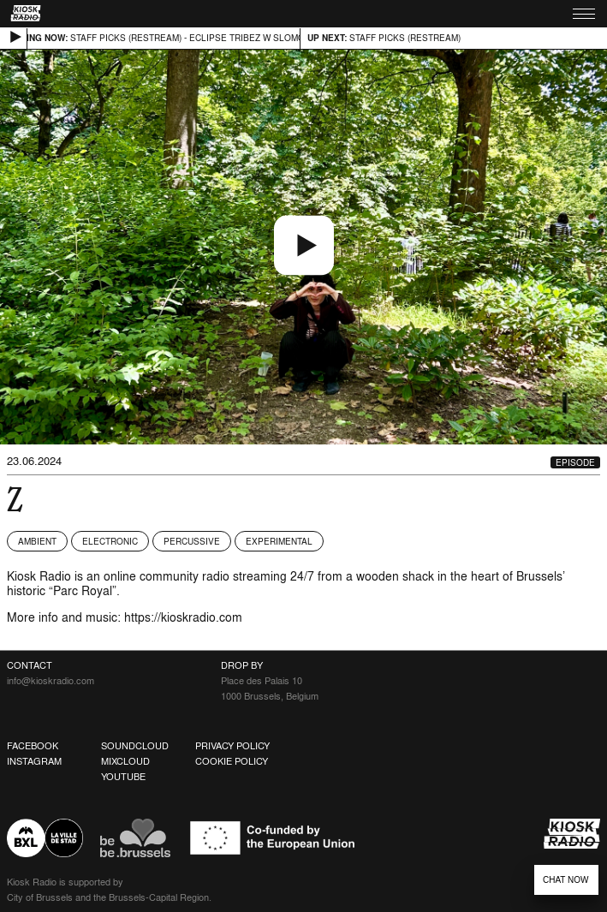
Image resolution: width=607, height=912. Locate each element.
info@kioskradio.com (50, 681)
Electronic (110, 541)
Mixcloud (125, 761)
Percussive (192, 541)
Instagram (34, 761)
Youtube (123, 777)
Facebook (32, 746)
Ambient (37, 541)
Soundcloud (135, 746)
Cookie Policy (231, 761)
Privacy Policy (232, 746)
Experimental (279, 541)
